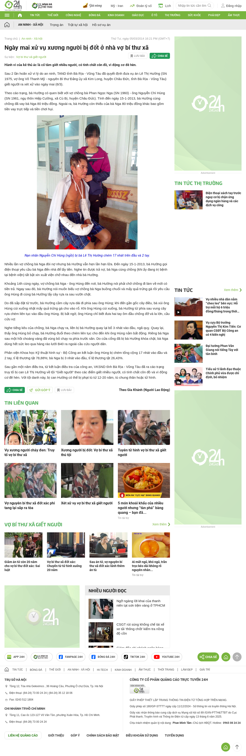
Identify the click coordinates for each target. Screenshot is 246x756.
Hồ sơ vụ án (101, 25)
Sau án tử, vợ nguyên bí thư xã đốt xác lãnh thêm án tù (107, 566)
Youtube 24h (167, 657)
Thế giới (52, 15)
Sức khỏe (194, 15)
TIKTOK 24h (134, 657)
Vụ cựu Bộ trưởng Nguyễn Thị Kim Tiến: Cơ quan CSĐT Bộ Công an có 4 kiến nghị (223, 328)
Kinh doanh (116, 15)
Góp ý (75, 735)
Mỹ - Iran (117, 6)
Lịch (164, 5)
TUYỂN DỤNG (174, 735)
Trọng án (56, 25)
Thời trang (166, 669)
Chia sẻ (163, 55)
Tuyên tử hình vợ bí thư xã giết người (142, 452)
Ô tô (154, 15)
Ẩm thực (234, 15)
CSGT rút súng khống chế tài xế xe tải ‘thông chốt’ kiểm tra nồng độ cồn (140, 628)
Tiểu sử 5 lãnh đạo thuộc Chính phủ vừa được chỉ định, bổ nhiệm (223, 373)
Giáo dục (138, 15)
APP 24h (16, 657)
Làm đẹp (187, 669)
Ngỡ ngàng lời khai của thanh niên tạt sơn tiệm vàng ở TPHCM (141, 603)
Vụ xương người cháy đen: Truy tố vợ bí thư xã (29, 452)
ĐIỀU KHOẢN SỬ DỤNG (142, 735)
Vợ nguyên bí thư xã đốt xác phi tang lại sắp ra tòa (29, 505)
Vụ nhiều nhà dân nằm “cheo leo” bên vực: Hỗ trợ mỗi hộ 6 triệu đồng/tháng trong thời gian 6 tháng (222, 305)
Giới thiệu (56, 735)
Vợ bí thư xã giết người (31, 57)
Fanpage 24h (71, 657)
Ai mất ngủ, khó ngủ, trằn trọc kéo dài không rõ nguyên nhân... (149, 566)
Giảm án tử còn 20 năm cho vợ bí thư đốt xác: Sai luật (22, 566)
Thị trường (172, 15)
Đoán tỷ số (141, 5)
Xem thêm (159, 524)
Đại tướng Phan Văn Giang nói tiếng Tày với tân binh (222, 350)
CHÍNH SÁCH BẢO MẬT (103, 735)
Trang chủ (11, 38)
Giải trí (204, 669)
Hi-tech (102, 669)
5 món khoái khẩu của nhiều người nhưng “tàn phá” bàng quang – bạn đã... (140, 508)
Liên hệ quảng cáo (23, 735)
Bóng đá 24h (103, 657)
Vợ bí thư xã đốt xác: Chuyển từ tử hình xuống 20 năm (64, 566)
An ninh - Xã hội (30, 24)
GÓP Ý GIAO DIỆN (13, 750)
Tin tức (35, 15)
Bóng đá (94, 15)
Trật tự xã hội (78, 25)
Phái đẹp (214, 15)
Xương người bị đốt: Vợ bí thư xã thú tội (87, 452)
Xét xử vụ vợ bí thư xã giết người (86, 503)
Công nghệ (73, 15)
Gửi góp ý (39, 390)
